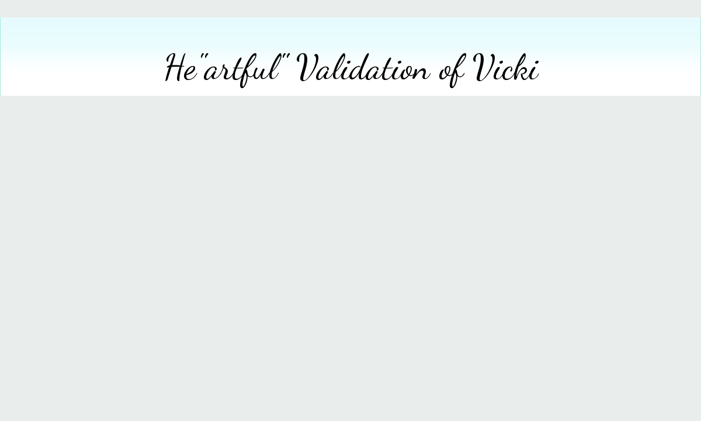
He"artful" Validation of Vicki (351, 67)
